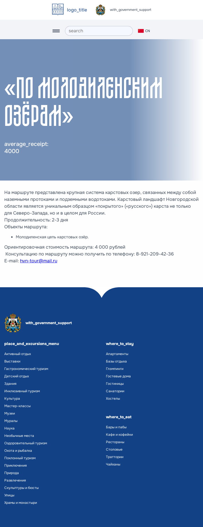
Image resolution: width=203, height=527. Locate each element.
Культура (12, 398)
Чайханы (113, 464)
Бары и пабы (116, 427)
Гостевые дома (118, 376)
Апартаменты (117, 354)
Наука (9, 428)
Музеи (9, 413)
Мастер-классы (17, 406)
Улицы (9, 495)
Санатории (115, 391)
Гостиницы (115, 383)
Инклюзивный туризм (22, 391)
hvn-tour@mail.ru (38, 261)
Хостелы (113, 398)
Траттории (114, 457)
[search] (99, 31)
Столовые (114, 449)
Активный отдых (17, 354)
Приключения (15, 465)
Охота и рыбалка (18, 450)
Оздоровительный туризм (25, 443)
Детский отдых (16, 376)
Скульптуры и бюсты (21, 488)
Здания (10, 383)
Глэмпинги (114, 368)
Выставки (12, 361)
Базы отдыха (116, 361)
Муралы (10, 421)
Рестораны (115, 442)
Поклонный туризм (20, 458)
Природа (11, 473)
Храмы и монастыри (20, 502)
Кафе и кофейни (119, 434)
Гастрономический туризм (26, 368)
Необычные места (19, 435)
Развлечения (15, 480)
